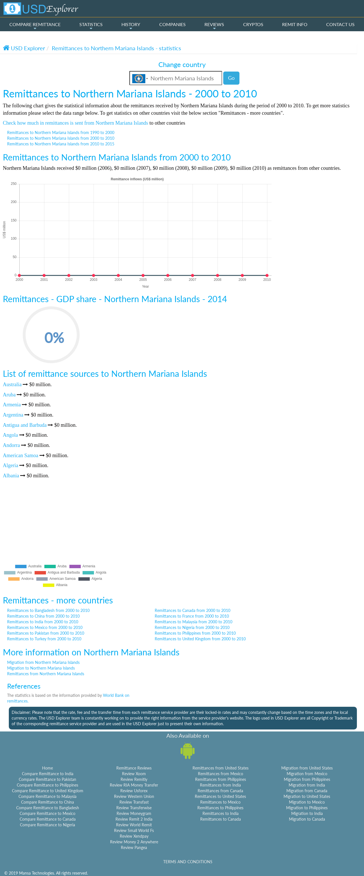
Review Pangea (134, 847)
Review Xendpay (134, 836)
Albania (11, 475)
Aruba (9, 395)
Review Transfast (134, 802)
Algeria (10, 465)
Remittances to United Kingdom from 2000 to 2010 (200, 638)
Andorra (11, 445)
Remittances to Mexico (220, 802)
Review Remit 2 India (133, 819)
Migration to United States (307, 796)
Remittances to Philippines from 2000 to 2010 (195, 633)
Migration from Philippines (307, 779)
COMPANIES (172, 24)
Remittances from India (220, 785)
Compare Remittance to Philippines (47, 785)
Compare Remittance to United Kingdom (47, 790)
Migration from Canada (306, 790)
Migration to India (307, 813)
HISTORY (130, 26)
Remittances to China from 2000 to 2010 (43, 616)
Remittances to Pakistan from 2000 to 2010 (45, 633)
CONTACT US (340, 24)
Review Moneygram (134, 813)
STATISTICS (91, 26)
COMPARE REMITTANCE (35, 26)
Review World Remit (134, 824)
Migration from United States (307, 768)
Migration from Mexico (307, 773)
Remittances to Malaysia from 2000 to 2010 (193, 621)
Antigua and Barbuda (25, 425)
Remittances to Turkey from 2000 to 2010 (44, 638)
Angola (10, 435)
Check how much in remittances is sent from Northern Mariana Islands (75, 123)
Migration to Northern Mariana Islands (41, 668)
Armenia (12, 404)
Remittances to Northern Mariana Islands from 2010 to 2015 (60, 143)
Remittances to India (220, 813)
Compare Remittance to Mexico (47, 813)
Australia (12, 384)
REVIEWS (214, 26)
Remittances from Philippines (220, 779)
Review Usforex (134, 790)
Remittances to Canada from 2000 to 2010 (192, 610)
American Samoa (20, 455)
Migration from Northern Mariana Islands (43, 662)
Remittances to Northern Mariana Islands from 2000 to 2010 (60, 138)
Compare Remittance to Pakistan (47, 779)
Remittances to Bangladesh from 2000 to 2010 (48, 610)
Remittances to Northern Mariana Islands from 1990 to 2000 (60, 132)
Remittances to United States (220, 796)
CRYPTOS (253, 24)
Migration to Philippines (307, 807)
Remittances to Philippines (220, 807)
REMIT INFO (294, 24)
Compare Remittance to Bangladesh (47, 807)
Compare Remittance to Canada (48, 819)
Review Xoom (134, 773)
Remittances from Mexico (220, 773)
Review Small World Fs (134, 830)
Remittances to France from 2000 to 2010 (192, 616)
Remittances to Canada (220, 819)
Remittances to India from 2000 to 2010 (42, 621)
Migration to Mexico (307, 802)
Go (231, 78)
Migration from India (307, 785)
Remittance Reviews (134, 768)
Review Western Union (134, 796)
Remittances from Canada (220, 790)
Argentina (13, 415)
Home (47, 768)
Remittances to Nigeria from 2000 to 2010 (192, 627)
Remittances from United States (221, 768)
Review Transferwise (134, 807)
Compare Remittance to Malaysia (47, 796)
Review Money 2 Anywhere (134, 841)
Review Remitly (134, 779)
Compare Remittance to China (47, 802)
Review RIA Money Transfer (134, 785)
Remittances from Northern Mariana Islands (45, 673)
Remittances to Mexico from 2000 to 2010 (44, 627)
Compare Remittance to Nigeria (47, 824)
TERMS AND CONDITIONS (187, 861)
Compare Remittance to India (47, 773)
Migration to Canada (307, 819)
